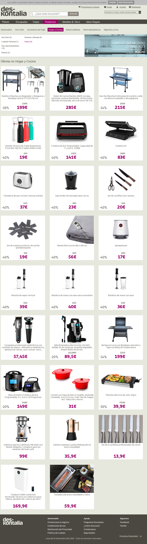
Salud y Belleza (73, 29)
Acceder (123, 7)
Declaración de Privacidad (60, 529)
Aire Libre (19, 29)
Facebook (124, 522)
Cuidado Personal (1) (9, 41)
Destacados (6, 29)
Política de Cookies (56, 532)
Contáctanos (90, 529)
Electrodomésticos (92, 29)
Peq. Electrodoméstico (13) (10, 47)
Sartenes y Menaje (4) (33, 37)
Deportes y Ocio (111, 29)
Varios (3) (28, 41)
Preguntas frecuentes (94, 522)
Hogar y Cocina (55, 29)
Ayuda (109, 7)
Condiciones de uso (57, 525)
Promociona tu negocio (90, 7)
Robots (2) (5, 52)
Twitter (123, 525)
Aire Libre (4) (6, 37)
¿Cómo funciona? (92, 525)
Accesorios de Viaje (36, 29)
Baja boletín (89, 532)
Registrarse (136, 7)
